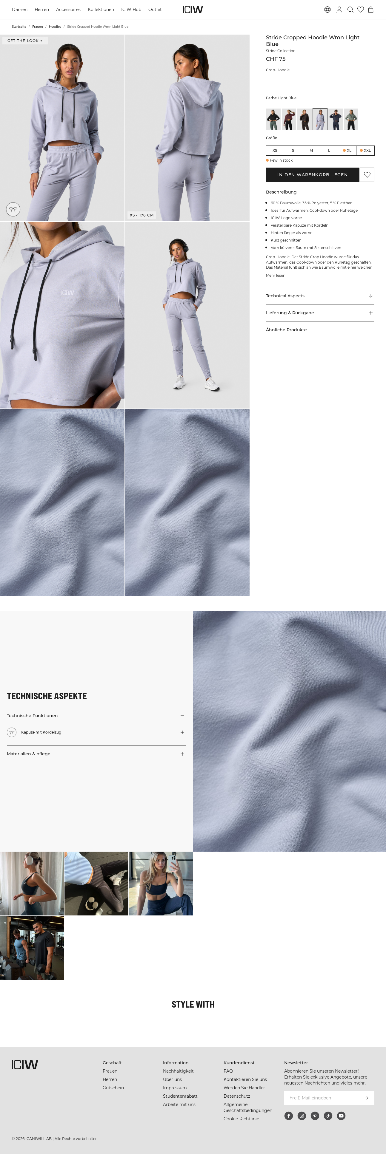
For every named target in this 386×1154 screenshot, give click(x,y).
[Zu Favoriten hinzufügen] (367, 175)
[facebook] (289, 1116)
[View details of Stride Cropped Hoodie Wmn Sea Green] (351, 119)
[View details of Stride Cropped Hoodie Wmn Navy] (335, 119)
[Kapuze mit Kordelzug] (13, 209)
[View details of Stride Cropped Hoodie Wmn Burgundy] (289, 119)
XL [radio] (349, 150)
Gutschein (113, 1087)
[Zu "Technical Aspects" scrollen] (320, 296)
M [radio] (311, 150)
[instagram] (302, 1116)
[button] (62, 128)
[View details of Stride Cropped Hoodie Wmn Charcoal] (304, 119)
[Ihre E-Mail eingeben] (321, 1098)
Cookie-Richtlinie (241, 1118)
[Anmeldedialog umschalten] (339, 10)
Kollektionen (101, 9)
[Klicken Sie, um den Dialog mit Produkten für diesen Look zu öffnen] (32, 883)
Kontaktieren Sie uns (245, 1079)
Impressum (175, 1087)
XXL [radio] (367, 150)
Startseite (19, 27)
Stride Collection (281, 51)
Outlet (155, 9)
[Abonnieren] (367, 1098)
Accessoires (68, 9)
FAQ (228, 1071)
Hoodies (55, 27)
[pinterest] (315, 1116)
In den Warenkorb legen (312, 174)
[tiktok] (328, 1116)
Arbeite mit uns (179, 1104)
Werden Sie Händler (244, 1087)
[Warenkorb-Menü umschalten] (371, 9)
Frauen (37, 27)
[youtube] (341, 1116)
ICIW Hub (131, 9)
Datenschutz (237, 1096)
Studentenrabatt (180, 1096)
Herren (42, 9)
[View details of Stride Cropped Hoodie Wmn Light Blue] (320, 119)
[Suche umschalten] (350, 9)
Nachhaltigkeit (178, 1071)
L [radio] (329, 150)
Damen (19, 9)
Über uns (172, 1079)
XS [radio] (275, 150)
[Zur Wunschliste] (361, 9)
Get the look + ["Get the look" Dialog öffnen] (25, 40)
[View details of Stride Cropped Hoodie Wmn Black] (273, 119)
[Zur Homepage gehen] (193, 9)
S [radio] (293, 150)
